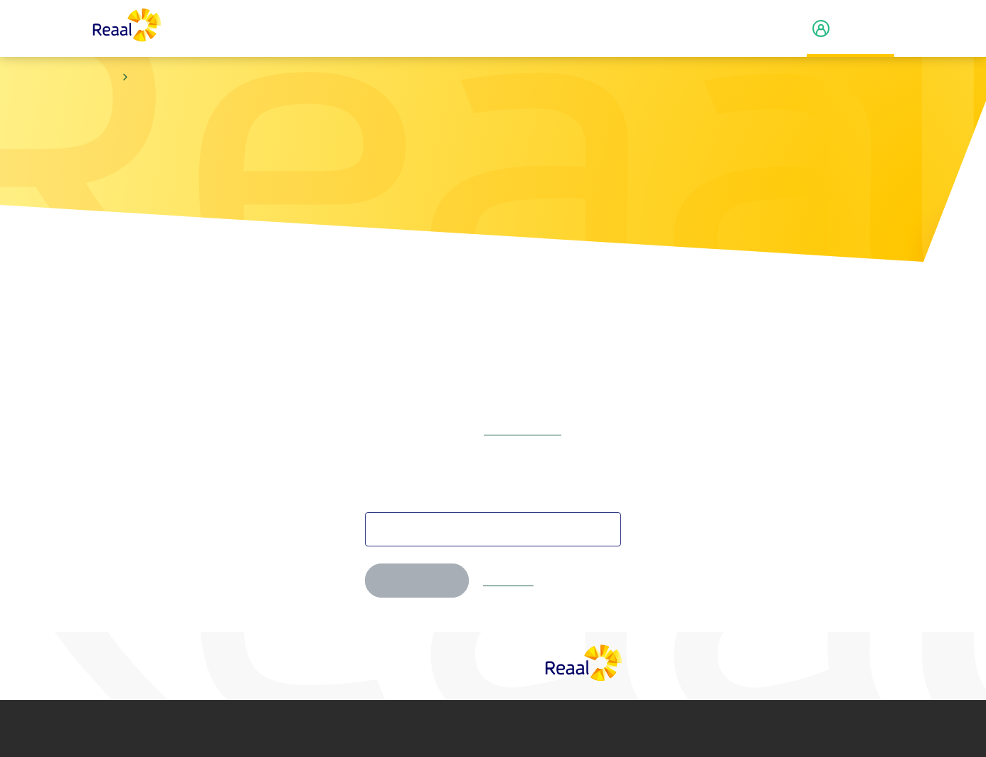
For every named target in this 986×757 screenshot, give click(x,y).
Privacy (378, 728)
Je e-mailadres (401, 498)
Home (104, 77)
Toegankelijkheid (690, 728)
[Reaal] (584, 662)
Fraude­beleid (590, 728)
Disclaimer (282, 728)
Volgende (416, 580)
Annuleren (508, 580)
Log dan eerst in (522, 430)
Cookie (489, 728)
